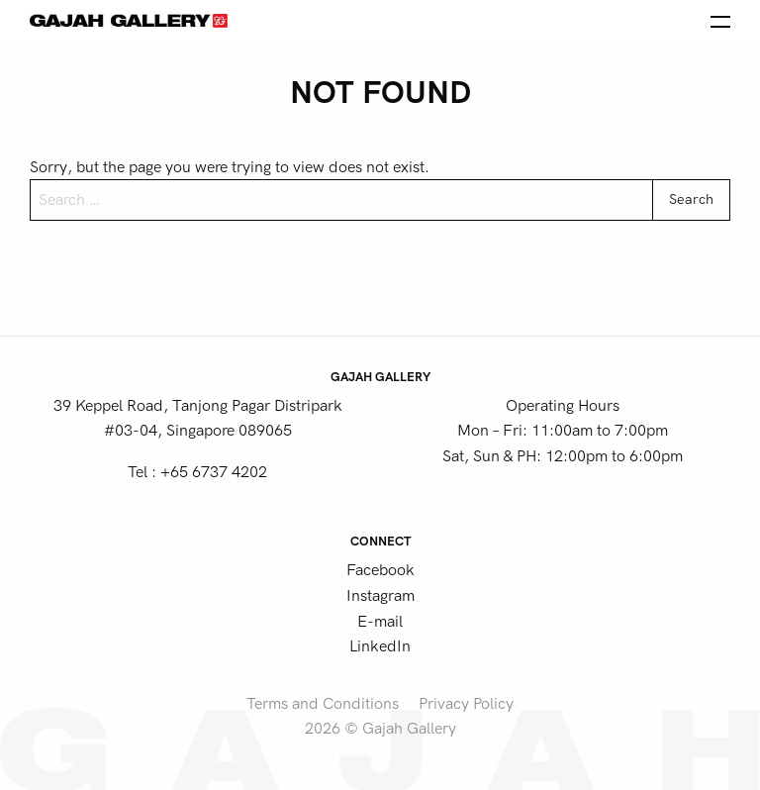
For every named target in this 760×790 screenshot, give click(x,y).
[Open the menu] (720, 20)
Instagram (380, 596)
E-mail (380, 622)
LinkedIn (380, 646)
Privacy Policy (466, 704)
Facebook (380, 570)
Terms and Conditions (322, 704)
